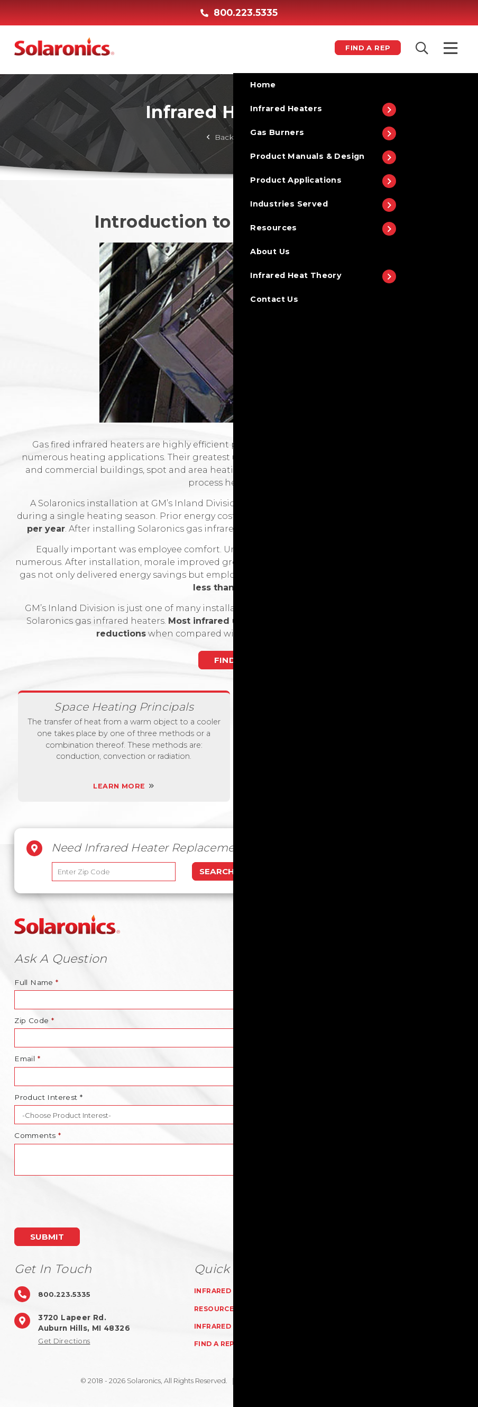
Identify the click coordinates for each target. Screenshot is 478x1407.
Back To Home (239, 137)
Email (27, 1058)
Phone (256, 982)
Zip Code (34, 1020)
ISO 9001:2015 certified (366, 1381)
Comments (37, 1135)
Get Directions (66, 1341)
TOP (453, 925)
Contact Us (354, 1326)
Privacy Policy (295, 1381)
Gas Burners (356, 1291)
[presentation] (94, 1201)
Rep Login (350, 1344)
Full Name (36, 982)
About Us (349, 1309)
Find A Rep (361, 47)
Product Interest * (48, 1097)
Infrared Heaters (233, 1291)
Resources (218, 1309)
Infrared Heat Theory (243, 1326)
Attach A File (268, 1020)
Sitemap (246, 1381)
